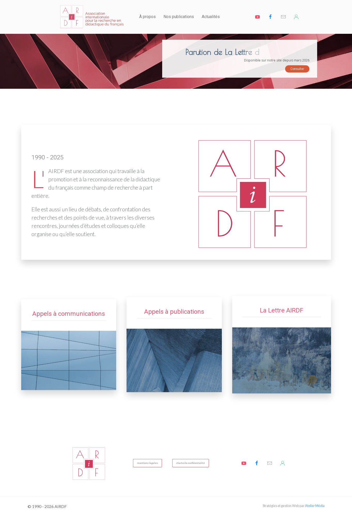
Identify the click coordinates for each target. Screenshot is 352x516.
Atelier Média (315, 506)
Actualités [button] (211, 16)
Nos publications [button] (178, 16)
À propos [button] (147, 16)
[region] (176, 61)
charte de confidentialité (190, 463)
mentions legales (147, 463)
